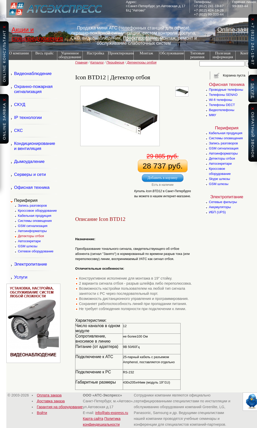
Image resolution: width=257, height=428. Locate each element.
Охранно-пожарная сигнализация (33, 89)
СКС (18, 130)
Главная (81, 62)
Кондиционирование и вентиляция (34, 146)
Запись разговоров (32, 205)
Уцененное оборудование (70, 55)
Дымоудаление (29, 161)
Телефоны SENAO (223, 95)
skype (253, 91)
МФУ (212, 115)
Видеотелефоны (221, 110)
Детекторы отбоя (141, 62)
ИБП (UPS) (217, 212)
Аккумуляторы (220, 207)
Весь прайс (44, 53)
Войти (42, 413)
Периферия (115, 62)
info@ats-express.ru (111, 413)
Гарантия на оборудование (60, 407)
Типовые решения (197, 55)
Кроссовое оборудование (37, 210)
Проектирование (120, 53)
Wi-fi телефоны (220, 100)
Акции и (22, 29)
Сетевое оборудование (35, 251)
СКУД (19, 104)
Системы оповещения (35, 221)
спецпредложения (37, 38)
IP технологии (28, 117)
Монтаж (146, 53)
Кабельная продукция (34, 216)
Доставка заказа (51, 401)
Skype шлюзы (219, 179)
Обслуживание (172, 53)
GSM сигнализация (32, 226)
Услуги (20, 277)
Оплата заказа (49, 395)
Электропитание (30, 264)
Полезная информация (222, 55)
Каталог (97, 62)
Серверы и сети (30, 174)
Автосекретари (29, 241)
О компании (19, 53)
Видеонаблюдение (33, 73)
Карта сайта (93, 419)
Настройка (95, 53)
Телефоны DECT (222, 105)
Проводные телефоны (226, 89)
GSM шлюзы (27, 246)
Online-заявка (236, 29)
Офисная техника (31, 187)
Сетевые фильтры (223, 202)
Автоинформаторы (32, 231)
